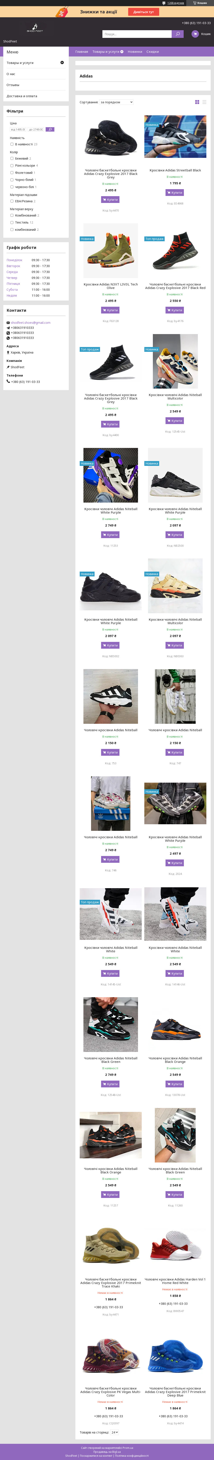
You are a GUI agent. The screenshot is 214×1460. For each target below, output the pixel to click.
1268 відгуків (175, 3)
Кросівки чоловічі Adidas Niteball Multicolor (175, 396)
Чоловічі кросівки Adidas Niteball (110, 730)
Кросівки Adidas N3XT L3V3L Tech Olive (111, 285)
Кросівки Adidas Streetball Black (175, 170)
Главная (81, 51)
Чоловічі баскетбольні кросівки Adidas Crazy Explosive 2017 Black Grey (111, 173)
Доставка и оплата (22, 96)
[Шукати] (178, 34)
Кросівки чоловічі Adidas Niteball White (110, 949)
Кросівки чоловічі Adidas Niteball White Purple (110, 510)
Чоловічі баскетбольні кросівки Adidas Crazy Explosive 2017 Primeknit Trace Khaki (110, 1282)
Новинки (135, 51)
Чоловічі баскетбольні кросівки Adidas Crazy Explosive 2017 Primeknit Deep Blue (175, 1391)
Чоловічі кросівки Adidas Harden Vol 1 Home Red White (175, 1280)
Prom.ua (128, 1448)
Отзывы (13, 85)
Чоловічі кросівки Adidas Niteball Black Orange (175, 1059)
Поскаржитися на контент (96, 1456)
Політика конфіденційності (132, 1456)
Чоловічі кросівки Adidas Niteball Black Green (110, 1059)
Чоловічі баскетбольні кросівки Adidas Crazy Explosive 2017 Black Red (175, 285)
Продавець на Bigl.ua (107, 1452)
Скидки (153, 51)
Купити (112, 199)
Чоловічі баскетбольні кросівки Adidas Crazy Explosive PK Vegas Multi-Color (110, 1391)
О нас (11, 74)
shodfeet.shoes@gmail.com (30, 323)
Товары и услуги (105, 51)
